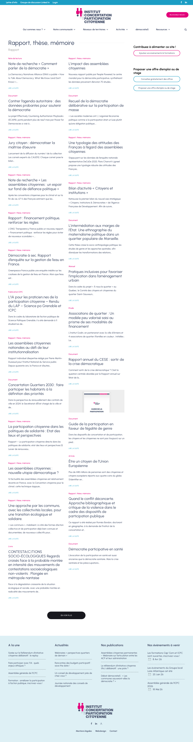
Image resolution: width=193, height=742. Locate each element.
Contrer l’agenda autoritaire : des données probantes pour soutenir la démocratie (34, 105)
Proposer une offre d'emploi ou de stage (156, 88)
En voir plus (66, 615)
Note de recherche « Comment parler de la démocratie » (32, 66)
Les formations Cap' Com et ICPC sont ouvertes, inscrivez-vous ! (165, 654)
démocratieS (142, 29)
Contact (113, 731)
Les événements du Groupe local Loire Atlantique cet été (164, 669)
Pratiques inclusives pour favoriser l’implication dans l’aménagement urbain (96, 276)
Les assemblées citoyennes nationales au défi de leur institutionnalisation (29, 347)
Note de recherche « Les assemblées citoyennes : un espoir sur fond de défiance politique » (35, 184)
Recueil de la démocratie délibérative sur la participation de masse (96, 105)
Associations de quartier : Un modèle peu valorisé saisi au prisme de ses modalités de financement (91, 320)
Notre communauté (63, 29)
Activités (120, 29)
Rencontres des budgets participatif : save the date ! (73, 664)
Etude (71, 308)
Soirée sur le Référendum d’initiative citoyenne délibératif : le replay (25, 654)
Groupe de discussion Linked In (35, 2)
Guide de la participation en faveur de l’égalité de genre (91, 426)
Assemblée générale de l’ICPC (23, 673)
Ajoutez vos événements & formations (157, 53)
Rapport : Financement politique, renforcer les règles (34, 220)
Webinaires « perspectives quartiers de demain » (72, 654)
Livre (10, 546)
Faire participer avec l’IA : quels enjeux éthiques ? (23, 664)
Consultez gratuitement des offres (157, 79)
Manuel (72, 266)
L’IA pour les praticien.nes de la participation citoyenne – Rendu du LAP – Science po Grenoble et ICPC (34, 303)
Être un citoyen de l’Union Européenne (88, 463)
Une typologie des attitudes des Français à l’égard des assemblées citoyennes (96, 147)
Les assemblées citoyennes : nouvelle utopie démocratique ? (33, 470)
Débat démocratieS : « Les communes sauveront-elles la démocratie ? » (115, 679)
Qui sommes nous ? (33, 29)
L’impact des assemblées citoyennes (89, 66)
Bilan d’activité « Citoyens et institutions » (91, 190)
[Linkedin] (186, 2)
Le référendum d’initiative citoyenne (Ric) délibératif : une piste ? (118, 667)
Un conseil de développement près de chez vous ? (73, 675)
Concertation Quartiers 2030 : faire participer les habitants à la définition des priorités (35, 389)
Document (12, 96)
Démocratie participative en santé (96, 549)
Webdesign (100, 731)
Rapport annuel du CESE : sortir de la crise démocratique (96, 361)
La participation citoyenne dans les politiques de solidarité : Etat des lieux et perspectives (35, 430)
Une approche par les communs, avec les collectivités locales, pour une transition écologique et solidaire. (34, 512)
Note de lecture (15, 58)
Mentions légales (84, 731)
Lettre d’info (11, 2)
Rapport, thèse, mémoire (19, 137)
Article (71, 456)
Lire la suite (13, 88)
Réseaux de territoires (94, 29)
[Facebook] (181, 2)
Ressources (161, 29)
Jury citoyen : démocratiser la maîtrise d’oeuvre (31, 145)
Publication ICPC (15, 292)
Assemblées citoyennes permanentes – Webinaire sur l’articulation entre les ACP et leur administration (119, 655)
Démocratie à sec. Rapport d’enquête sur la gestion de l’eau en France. (36, 259)
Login (55, 2)
